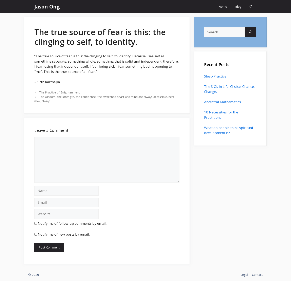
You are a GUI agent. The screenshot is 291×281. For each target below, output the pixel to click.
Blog (238, 6)
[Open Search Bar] (251, 6)
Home (222, 6)
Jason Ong (47, 6)
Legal (244, 275)
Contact (257, 275)
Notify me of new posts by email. (64, 234)
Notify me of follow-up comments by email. (72, 223)
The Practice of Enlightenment (59, 92)
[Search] (250, 32)
